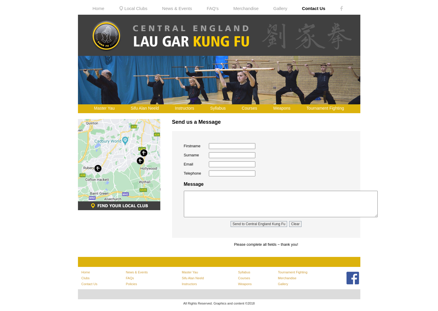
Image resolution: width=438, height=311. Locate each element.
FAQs (130, 278)
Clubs (85, 278)
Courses (249, 108)
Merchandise (246, 8)
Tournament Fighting (325, 108)
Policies (131, 284)
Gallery (280, 8)
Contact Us (313, 8)
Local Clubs (133, 8)
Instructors (184, 108)
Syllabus (218, 108)
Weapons (281, 108)
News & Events (177, 8)
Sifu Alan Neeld (145, 108)
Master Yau (104, 108)
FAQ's (213, 8)
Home (98, 8)
